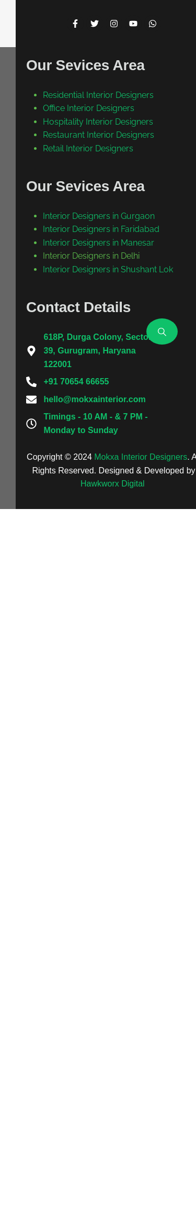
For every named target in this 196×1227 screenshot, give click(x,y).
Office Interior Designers (88, 715)
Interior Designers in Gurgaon (99, 849)
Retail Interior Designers (88, 782)
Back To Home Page (89, 385)
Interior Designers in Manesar (98, 889)
